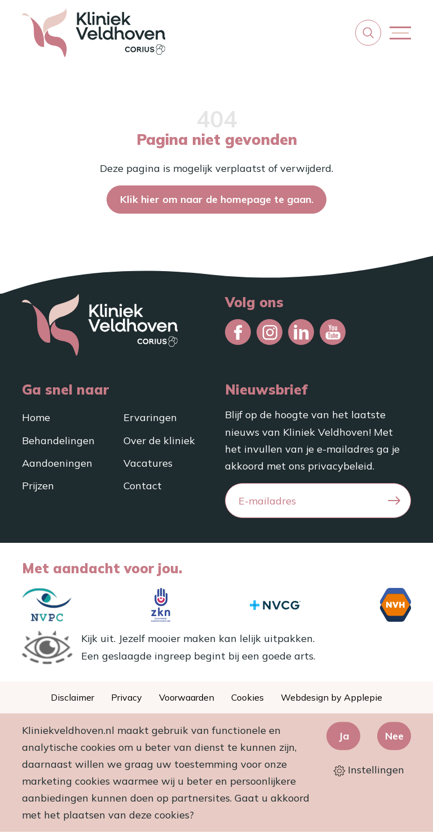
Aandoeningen (57, 463)
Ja (343, 735)
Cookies (247, 697)
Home (36, 417)
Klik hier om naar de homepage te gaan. (216, 199)
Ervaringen (150, 417)
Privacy (126, 697)
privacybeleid (340, 465)
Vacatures (148, 463)
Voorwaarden (186, 697)
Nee (394, 735)
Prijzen (38, 485)
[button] (368, 33)
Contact (142, 485)
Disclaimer (72, 697)
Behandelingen (58, 440)
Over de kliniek (159, 440)
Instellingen (369, 770)
